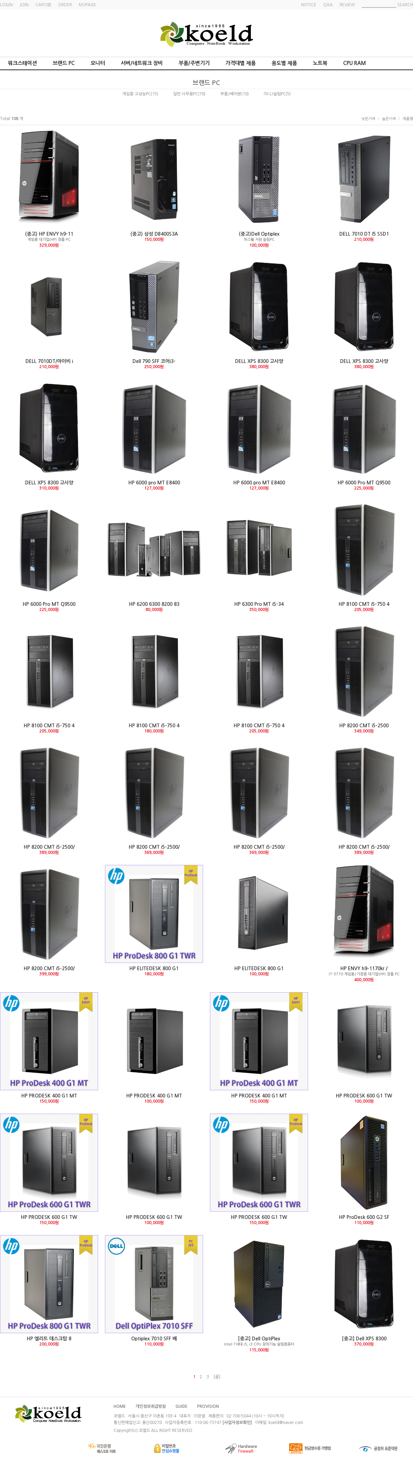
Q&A (328, 5)
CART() (43, 5)
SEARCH (405, 5)
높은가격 (389, 119)
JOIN (24, 5)
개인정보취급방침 (151, 1406)
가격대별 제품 (240, 63)
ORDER (65, 5)
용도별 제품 (284, 63)
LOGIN (6, 5)
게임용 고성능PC (136, 94)
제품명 (408, 119)
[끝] (216, 1377)
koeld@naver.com (285, 1423)
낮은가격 (368, 119)
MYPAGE (87, 5)
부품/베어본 (230, 94)
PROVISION (208, 1406)
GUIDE (182, 1406)
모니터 (98, 63)
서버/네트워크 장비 (142, 63)
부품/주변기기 (194, 63)
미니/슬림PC (275, 94)
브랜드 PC (64, 63)
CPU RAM (354, 63)
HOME (120, 1406)
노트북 (320, 63)
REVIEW (347, 5)
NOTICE (308, 5)
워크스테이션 (22, 63)
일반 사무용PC (185, 94)
